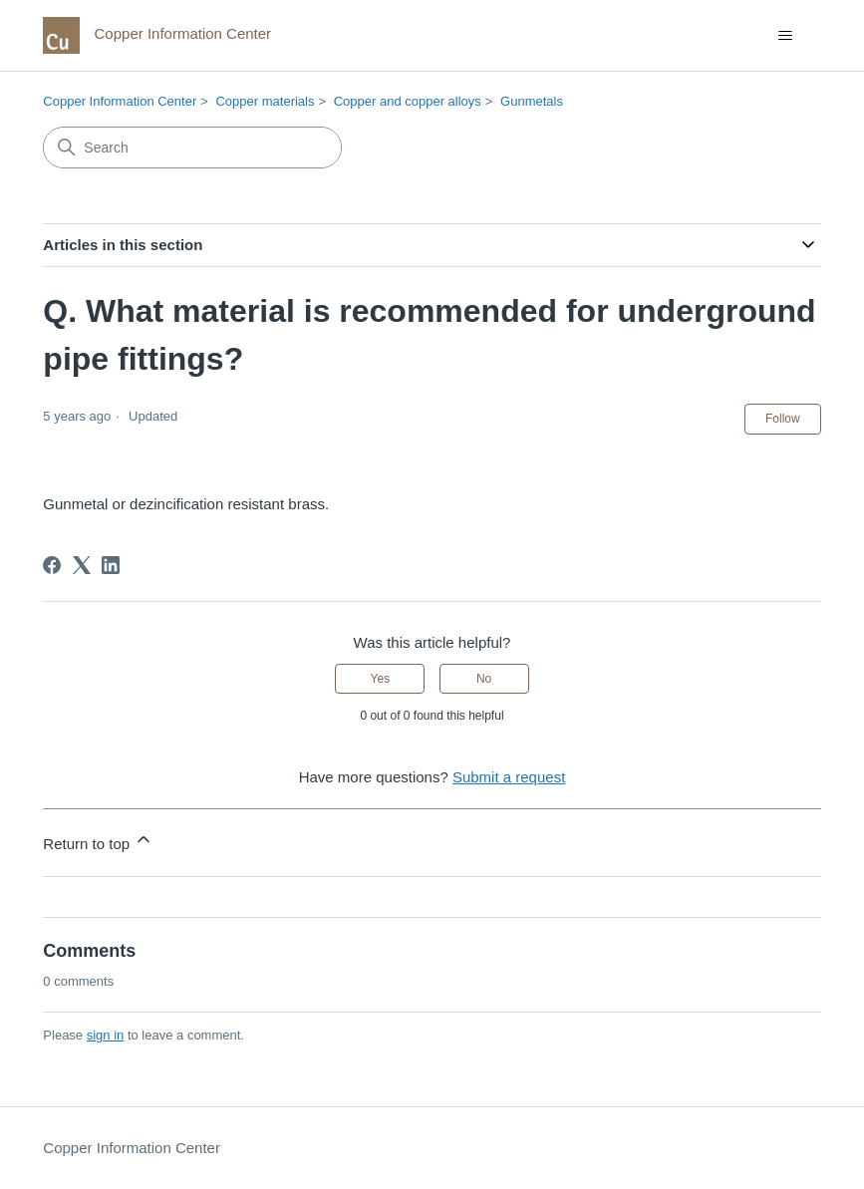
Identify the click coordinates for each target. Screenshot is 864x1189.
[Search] (192, 147)
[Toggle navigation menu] (785, 36)
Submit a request (508, 776)
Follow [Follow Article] (782, 419)
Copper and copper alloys (407, 101)
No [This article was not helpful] (483, 679)
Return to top (98, 840)
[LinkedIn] (111, 565)
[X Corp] (82, 565)
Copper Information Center (119, 101)
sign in (106, 1035)
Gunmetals (531, 101)
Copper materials (264, 101)
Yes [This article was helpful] (381, 679)
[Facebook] (52, 565)
